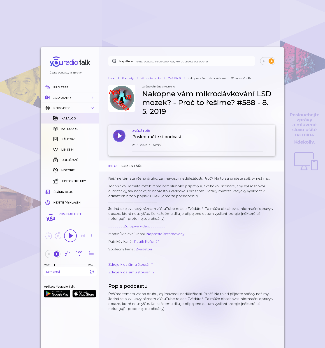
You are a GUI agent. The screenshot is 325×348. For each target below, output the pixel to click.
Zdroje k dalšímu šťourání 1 (131, 264)
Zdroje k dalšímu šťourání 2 (131, 272)
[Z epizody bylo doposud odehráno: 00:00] (48, 264)
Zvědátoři (144, 249)
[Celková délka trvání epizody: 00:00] (91, 264)
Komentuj (70, 272)
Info (112, 166)
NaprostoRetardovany (165, 234)
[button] (70, 97)
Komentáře (131, 166)
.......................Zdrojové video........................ (136, 226)
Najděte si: (126, 61)
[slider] (54, 265)
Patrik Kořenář (146, 241)
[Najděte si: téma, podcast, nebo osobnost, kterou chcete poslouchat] (181, 61)
